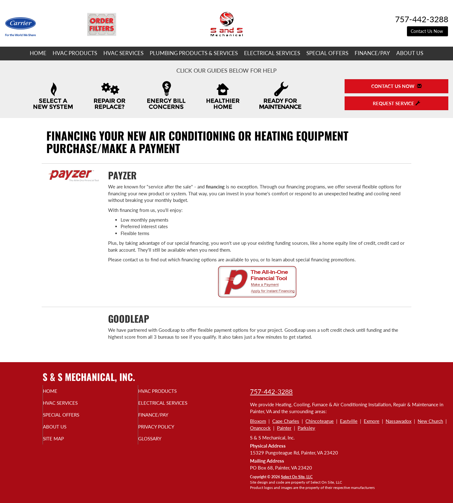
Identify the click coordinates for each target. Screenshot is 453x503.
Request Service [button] (396, 103)
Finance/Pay (372, 53)
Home (38, 53)
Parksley (306, 428)
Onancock (260, 428)
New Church (430, 421)
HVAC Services (123, 53)
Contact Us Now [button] (427, 31)
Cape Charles (285, 421)
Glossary (161, 444)
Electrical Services (272, 53)
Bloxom (258, 421)
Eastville (348, 421)
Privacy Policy (169, 431)
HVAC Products (75, 53)
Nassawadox (398, 421)
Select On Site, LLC (297, 477)
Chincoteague (319, 421)
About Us (409, 53)
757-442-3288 (271, 391)
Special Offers (327, 53)
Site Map (65, 444)
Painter (284, 428)
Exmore (371, 421)
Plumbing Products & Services (194, 53)
